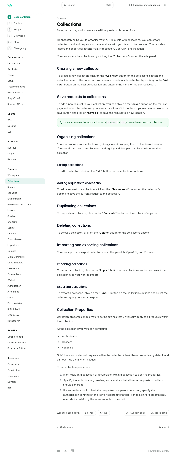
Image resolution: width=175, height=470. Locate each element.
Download (16, 36)
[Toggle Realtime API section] (25, 104)
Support (15, 29)
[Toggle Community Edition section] (25, 342)
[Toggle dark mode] (164, 5)
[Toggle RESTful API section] (25, 92)
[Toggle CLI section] (25, 132)
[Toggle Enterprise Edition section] (25, 348)
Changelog (17, 48)
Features (61, 18)
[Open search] (87, 5)
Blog (13, 42)
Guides (15, 23)
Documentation (19, 17)
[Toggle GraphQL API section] (25, 98)
